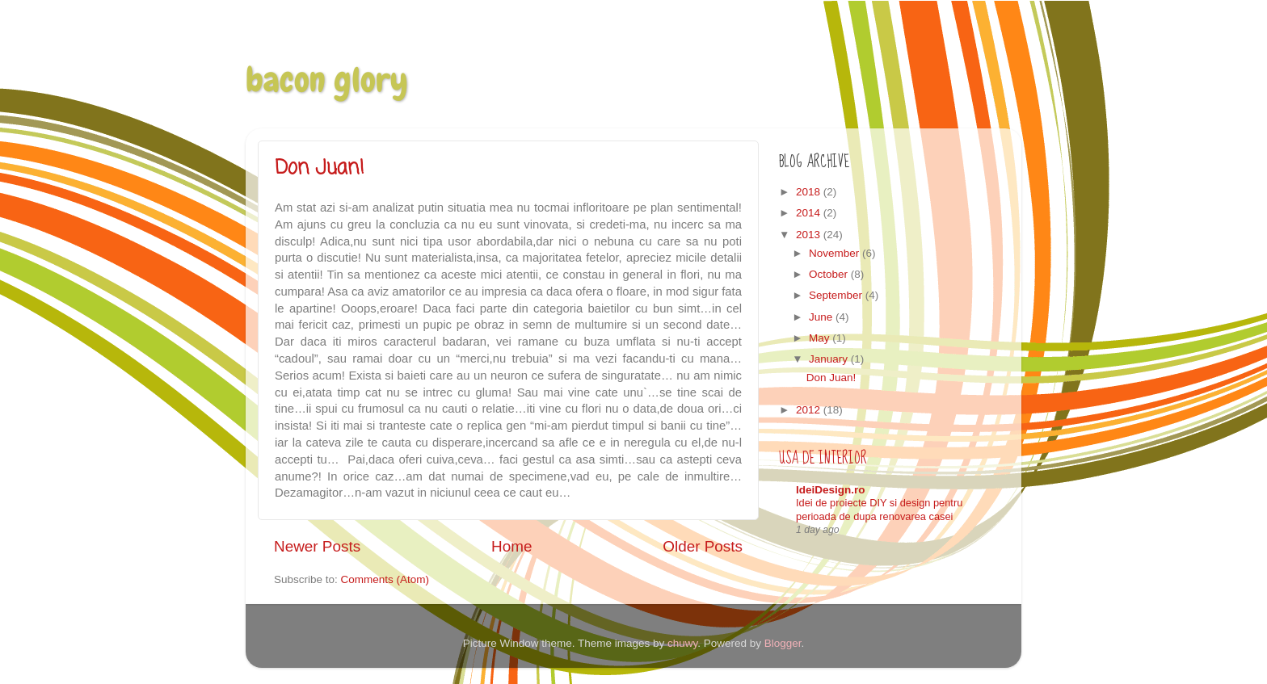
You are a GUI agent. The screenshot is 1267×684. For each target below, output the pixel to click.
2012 (809, 410)
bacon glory (327, 80)
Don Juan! (319, 168)
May (820, 338)
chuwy (682, 643)
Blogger (783, 643)
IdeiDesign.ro (830, 490)
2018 (809, 192)
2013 (809, 235)
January (830, 359)
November (835, 253)
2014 (809, 213)
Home (511, 546)
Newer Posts (317, 546)
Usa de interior (823, 458)
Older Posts (703, 546)
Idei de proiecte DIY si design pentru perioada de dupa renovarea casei (879, 509)
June (822, 317)
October (830, 274)
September (837, 295)
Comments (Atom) (385, 579)
